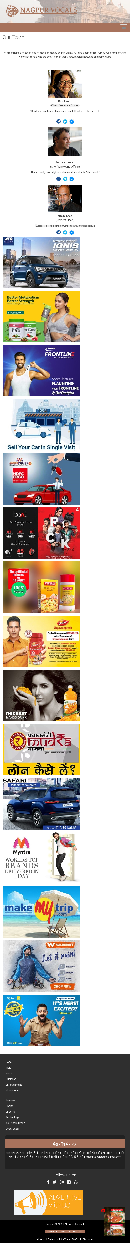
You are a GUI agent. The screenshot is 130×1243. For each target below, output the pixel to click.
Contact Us (53, 1239)
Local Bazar (12, 1128)
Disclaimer (88, 1239)
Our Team (65, 1239)
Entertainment (13, 1084)
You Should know (15, 1123)
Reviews (10, 1100)
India (8, 1067)
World (8, 1073)
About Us (41, 1239)
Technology (12, 1117)
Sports (9, 1106)
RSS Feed (76, 1239)
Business (10, 1079)
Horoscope (12, 1090)
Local (8, 1062)
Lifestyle (10, 1111)
